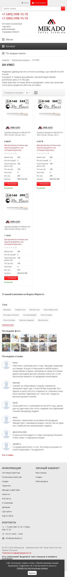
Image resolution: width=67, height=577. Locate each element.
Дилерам (6, 507)
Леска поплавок (9, 320)
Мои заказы (41, 472)
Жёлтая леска (34, 310)
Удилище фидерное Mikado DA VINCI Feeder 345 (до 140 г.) (17, 133)
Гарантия (6, 485)
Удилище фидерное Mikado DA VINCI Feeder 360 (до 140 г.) (50, 133)
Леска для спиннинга (11, 315)
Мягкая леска (43, 320)
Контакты (6, 498)
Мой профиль (42, 481)
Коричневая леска (50, 310)
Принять (32, 573)
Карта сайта (7, 515)
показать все (8, 325)
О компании (7, 503)
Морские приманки (26, 320)
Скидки (5, 481)
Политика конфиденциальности (16, 553)
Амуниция (7, 310)
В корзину (10, 184)
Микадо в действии (11, 490)
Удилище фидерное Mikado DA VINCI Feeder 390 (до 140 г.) (17, 227)
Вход (25, 2)
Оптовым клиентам (11, 472)
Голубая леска (20, 310)
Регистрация (39, 2)
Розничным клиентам (12, 477)
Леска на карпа (46, 315)
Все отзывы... (8, 455)
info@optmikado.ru (14, 538)
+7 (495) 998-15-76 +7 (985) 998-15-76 (15, 16)
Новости (6, 494)
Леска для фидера (29, 315)
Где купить (7, 511)
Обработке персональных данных (32, 568)
